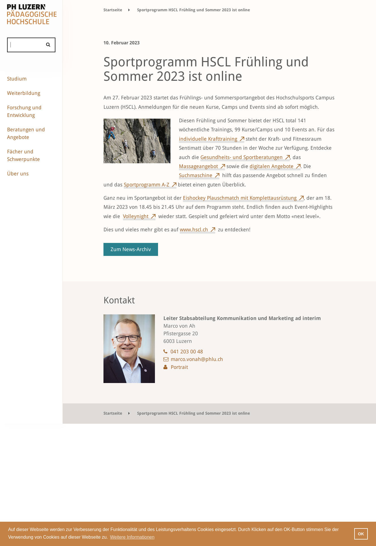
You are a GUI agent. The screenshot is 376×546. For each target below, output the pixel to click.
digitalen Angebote (271, 166)
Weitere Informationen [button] (132, 537)
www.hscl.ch (194, 229)
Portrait (179, 367)
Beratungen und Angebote (26, 133)
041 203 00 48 (186, 351)
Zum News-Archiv (131, 249)
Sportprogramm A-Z (146, 185)
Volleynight (135, 216)
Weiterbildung (23, 93)
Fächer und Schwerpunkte (23, 155)
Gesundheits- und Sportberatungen (241, 157)
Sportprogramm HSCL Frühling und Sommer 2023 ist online (193, 10)
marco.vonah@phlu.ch (197, 359)
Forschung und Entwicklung (24, 111)
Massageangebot (198, 166)
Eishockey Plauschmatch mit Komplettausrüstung (240, 198)
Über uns (18, 174)
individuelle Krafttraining (208, 139)
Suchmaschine (195, 175)
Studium (17, 79)
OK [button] (361, 534)
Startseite (112, 10)
